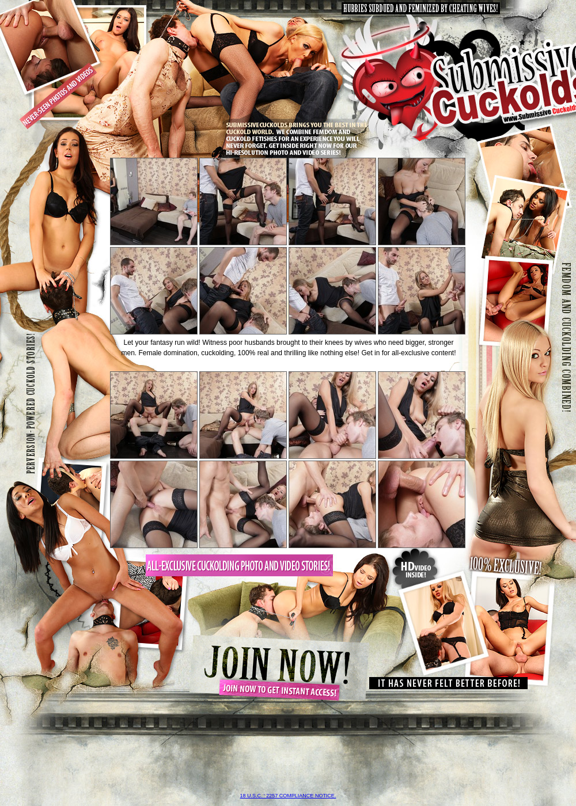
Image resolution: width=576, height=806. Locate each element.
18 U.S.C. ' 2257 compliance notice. (288, 796)
